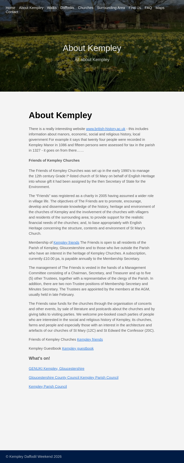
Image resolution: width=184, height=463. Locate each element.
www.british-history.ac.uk (105, 129)
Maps (160, 8)
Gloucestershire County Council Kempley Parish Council (73, 377)
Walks (52, 8)
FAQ (148, 8)
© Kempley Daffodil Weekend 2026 (34, 457)
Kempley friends (66, 242)
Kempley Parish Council (48, 386)
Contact (12, 12)
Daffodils (67, 8)
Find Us (135, 8)
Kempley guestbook (78, 348)
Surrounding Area (111, 8)
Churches (85, 8)
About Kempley (31, 8)
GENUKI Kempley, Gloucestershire (56, 369)
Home (10, 8)
